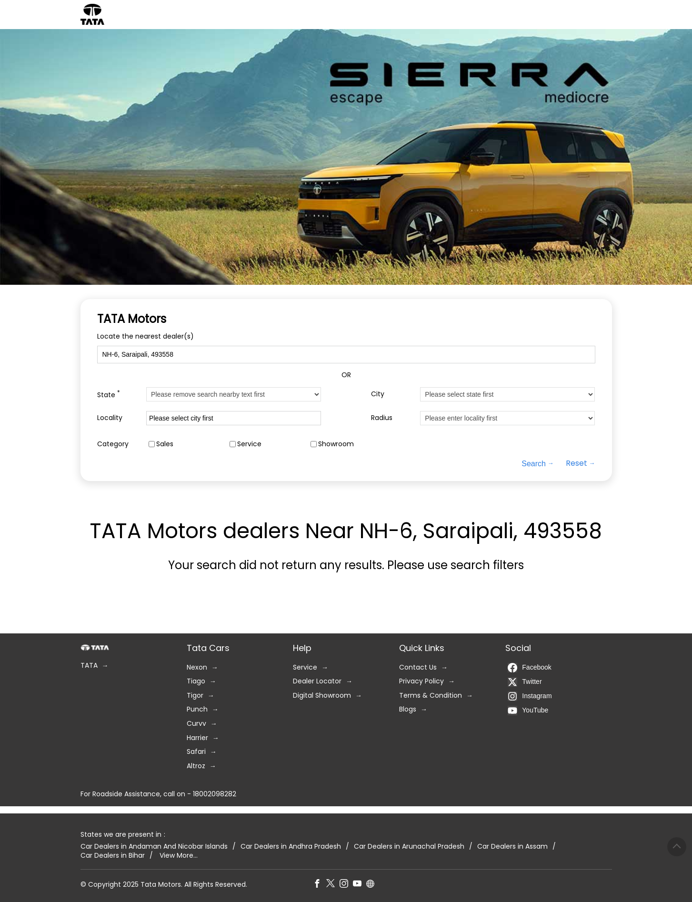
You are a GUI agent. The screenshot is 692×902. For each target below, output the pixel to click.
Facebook (529, 667)
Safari (196, 751)
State (108, 394)
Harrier (197, 737)
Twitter (525, 681)
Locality (109, 417)
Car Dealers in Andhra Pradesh (291, 846)
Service (249, 443)
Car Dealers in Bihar (112, 855)
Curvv (196, 723)
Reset (576, 463)
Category (113, 443)
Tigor (195, 695)
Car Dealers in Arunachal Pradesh (409, 846)
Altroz (196, 765)
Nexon (197, 666)
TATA (89, 665)
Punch (197, 709)
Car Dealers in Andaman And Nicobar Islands (154, 846)
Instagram (530, 696)
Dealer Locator (317, 681)
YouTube (528, 710)
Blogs (407, 709)
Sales (164, 443)
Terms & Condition (430, 695)
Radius (381, 417)
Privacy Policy (421, 681)
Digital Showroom (322, 695)
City (377, 394)
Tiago (196, 681)
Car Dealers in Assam (512, 846)
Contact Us (418, 666)
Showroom (336, 443)
